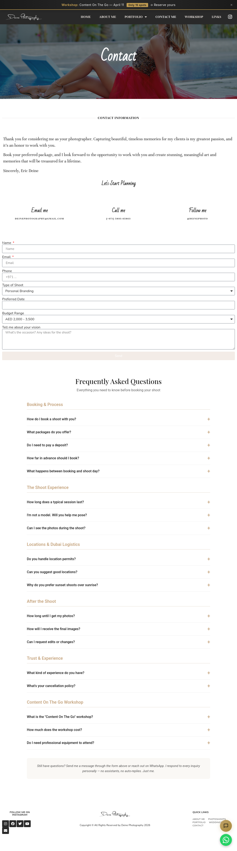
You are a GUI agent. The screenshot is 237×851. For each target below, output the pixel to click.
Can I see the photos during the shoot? (56, 528)
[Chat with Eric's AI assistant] (226, 826)
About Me (107, 17)
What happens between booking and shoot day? (63, 471)
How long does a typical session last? (55, 502)
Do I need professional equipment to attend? (60, 743)
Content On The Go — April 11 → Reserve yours (119, 5)
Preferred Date (13, 299)
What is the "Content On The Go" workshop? (60, 717)
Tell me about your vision (21, 327)
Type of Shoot (12, 285)
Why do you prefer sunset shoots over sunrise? (62, 585)
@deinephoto (197, 218)
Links (216, 17)
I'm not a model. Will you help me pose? (57, 515)
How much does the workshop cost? (54, 730)
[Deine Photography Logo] (115, 814)
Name (7, 243)
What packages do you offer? (49, 432)
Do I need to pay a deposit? (47, 445)
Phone (7, 271)
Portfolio (136, 17)
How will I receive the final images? (53, 629)
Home (86, 17)
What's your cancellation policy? (51, 686)
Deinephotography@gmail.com (39, 218)
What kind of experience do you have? (55, 673)
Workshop (194, 17)
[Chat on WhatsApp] (226, 840)
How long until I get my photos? (51, 616)
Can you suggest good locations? (52, 572)
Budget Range (13, 313)
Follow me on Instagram (20, 813)
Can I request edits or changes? (51, 642)
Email (7, 257)
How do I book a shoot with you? (51, 419)
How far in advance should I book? (53, 458)
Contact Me (166, 17)
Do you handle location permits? (51, 559)
